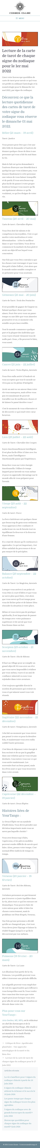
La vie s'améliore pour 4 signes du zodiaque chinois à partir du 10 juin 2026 (20, 1080)
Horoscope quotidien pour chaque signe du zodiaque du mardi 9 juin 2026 (17, 1123)
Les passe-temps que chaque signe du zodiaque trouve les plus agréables (19, 1101)
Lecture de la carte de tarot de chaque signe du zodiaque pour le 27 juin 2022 (19, 1061)
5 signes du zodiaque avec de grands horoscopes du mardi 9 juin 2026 (18, 1112)
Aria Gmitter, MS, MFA (12, 1020)
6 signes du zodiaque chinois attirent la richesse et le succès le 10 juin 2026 (19, 1091)
